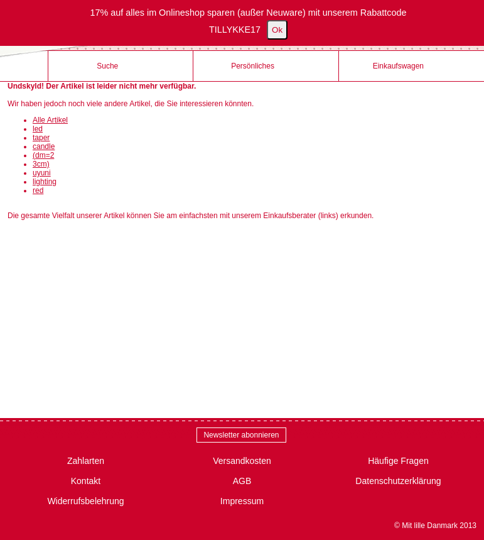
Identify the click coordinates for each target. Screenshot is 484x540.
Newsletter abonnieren (241, 435)
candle (44, 146)
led (38, 128)
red (38, 190)
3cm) (41, 164)
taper (41, 137)
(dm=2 (43, 155)
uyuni (42, 172)
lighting (44, 181)
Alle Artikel (50, 120)
